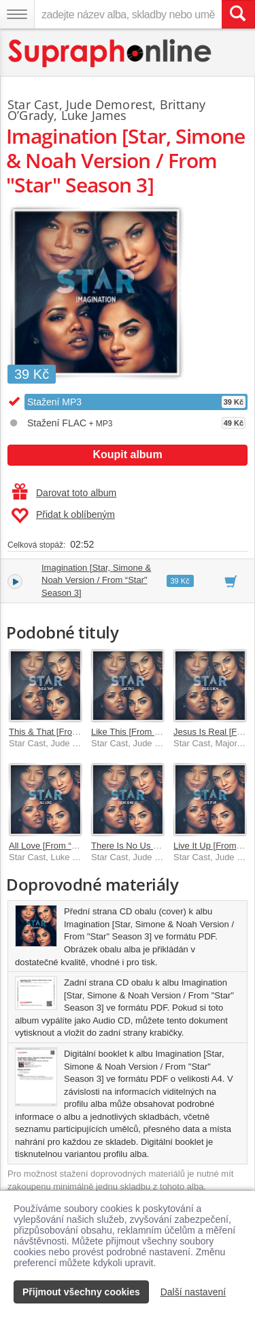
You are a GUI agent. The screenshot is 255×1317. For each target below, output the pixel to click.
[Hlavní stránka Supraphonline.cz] (110, 53)
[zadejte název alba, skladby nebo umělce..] (128, 14)
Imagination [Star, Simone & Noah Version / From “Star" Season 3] (96, 580)
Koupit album (127, 454)
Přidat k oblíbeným (63, 516)
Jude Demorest (109, 104)
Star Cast (33, 104)
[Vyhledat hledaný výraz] (238, 14)
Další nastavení (193, 1291)
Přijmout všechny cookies (81, 1291)
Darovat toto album (64, 493)
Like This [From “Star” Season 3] (155, 732)
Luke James (94, 115)
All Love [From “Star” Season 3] (71, 845)
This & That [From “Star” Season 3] (77, 732)
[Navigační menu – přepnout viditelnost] (17, 14)
